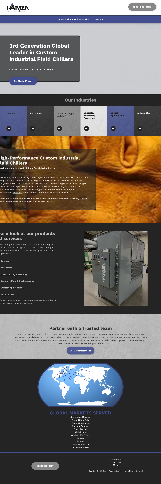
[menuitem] (61, 19)
